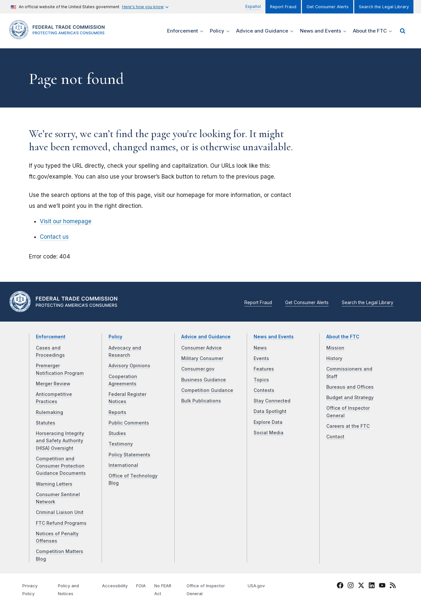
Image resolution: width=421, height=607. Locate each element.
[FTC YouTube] (382, 587)
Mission (335, 348)
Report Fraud (283, 6)
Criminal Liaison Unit (60, 512)
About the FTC (342, 336)
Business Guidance (203, 379)
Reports (117, 412)
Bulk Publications (201, 400)
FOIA (141, 585)
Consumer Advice (201, 348)
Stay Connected (272, 400)
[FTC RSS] (392, 587)
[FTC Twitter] (361, 585)
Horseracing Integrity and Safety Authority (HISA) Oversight (60, 441)
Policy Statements (129, 454)
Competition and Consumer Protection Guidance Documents (61, 466)
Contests (264, 390)
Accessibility (115, 585)
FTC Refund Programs (61, 523)
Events (261, 358)
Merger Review (53, 383)
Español (253, 6)
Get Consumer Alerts (328, 6)
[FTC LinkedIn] (371, 587)
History (334, 358)
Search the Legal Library (384, 6)
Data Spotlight (270, 411)
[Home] (59, 35)
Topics (261, 379)
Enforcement (50, 336)
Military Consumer (202, 358)
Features (264, 369)
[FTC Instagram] (350, 587)
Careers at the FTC (348, 426)
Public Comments (129, 422)
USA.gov (256, 585)
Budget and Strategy (350, 397)
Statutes (45, 422)
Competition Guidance (207, 390)
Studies (117, 433)
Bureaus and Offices (350, 387)
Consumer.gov (197, 369)
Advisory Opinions (129, 365)
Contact (335, 436)
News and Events (274, 336)
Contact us (54, 236)
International (123, 465)
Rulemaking (49, 412)
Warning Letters (54, 484)
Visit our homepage (65, 221)
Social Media (269, 432)
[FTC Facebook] (340, 587)
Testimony (121, 444)
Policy (115, 336)
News (260, 348)
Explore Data (268, 422)
